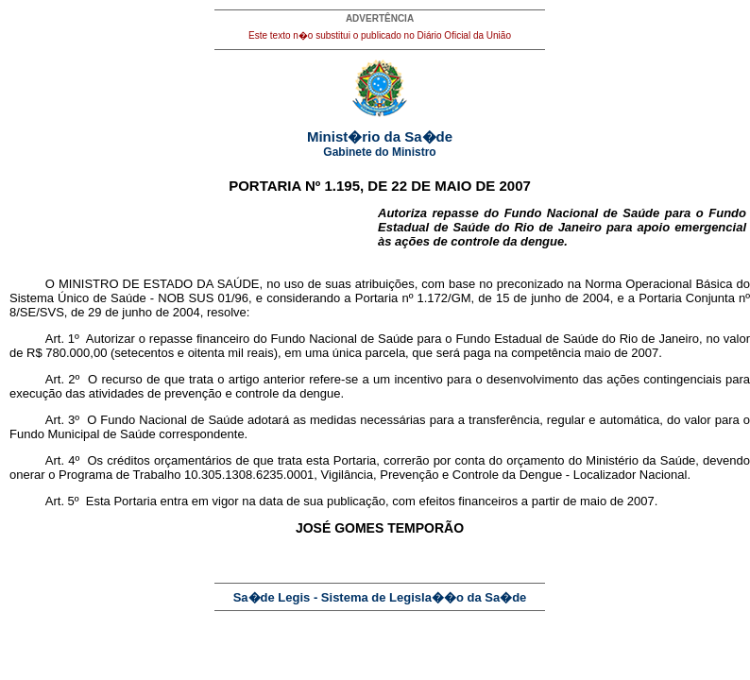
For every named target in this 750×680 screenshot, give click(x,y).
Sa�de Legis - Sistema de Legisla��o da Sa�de (380, 597)
